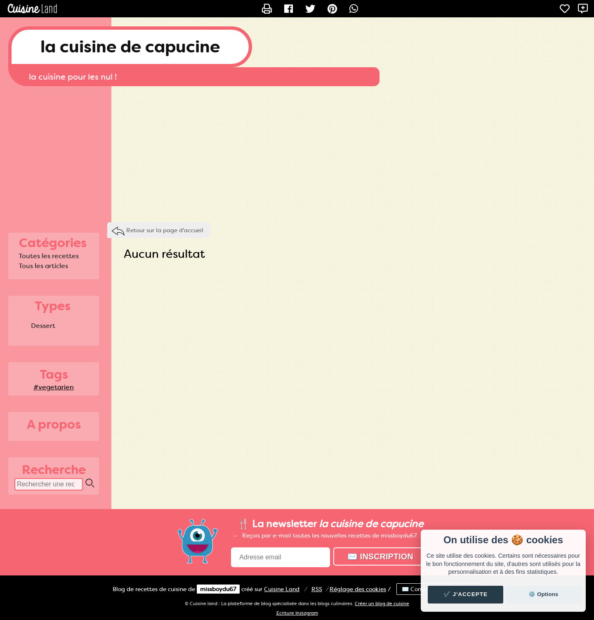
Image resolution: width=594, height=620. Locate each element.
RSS (316, 589)
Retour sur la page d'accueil (164, 230)
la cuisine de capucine (130, 47)
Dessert (43, 325)
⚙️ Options (543, 594)
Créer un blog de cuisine (382, 603)
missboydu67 (218, 589)
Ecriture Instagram (297, 613)
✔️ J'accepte (465, 594)
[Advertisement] (297, 152)
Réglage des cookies (358, 589)
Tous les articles (43, 266)
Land (281, 589)
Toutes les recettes (49, 256)
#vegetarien (53, 387)
